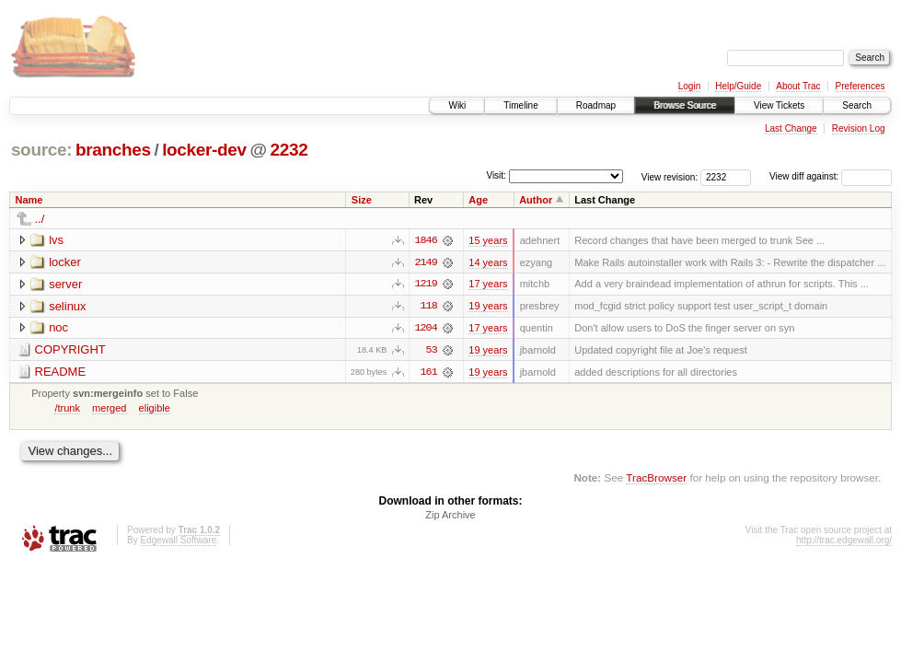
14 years (487, 262)
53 (431, 350)
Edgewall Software (178, 542)
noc (58, 328)
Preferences (860, 86)
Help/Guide (738, 86)
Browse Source (684, 105)
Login (689, 86)
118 (428, 306)
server (65, 284)
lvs (56, 240)
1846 (425, 240)
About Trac (798, 86)
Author (535, 199)
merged (109, 408)
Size (362, 199)
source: (41, 149)
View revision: (670, 176)
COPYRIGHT (70, 350)
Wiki (457, 105)
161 (428, 373)
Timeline (520, 105)
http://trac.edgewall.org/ (844, 542)
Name (29, 199)
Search (857, 105)
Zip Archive (450, 516)
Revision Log (858, 128)
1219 (425, 284)
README (61, 372)
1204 (425, 328)
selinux (67, 306)
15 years (487, 240)
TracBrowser (656, 479)
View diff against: (830, 176)
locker (65, 262)
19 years (487, 306)
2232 (289, 149)
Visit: (496, 175)
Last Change (791, 128)
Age (478, 199)
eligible (154, 408)
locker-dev (204, 149)
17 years (487, 284)
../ (40, 219)
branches (113, 149)
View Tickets (779, 105)
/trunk (67, 408)
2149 (425, 262)
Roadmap (596, 105)
